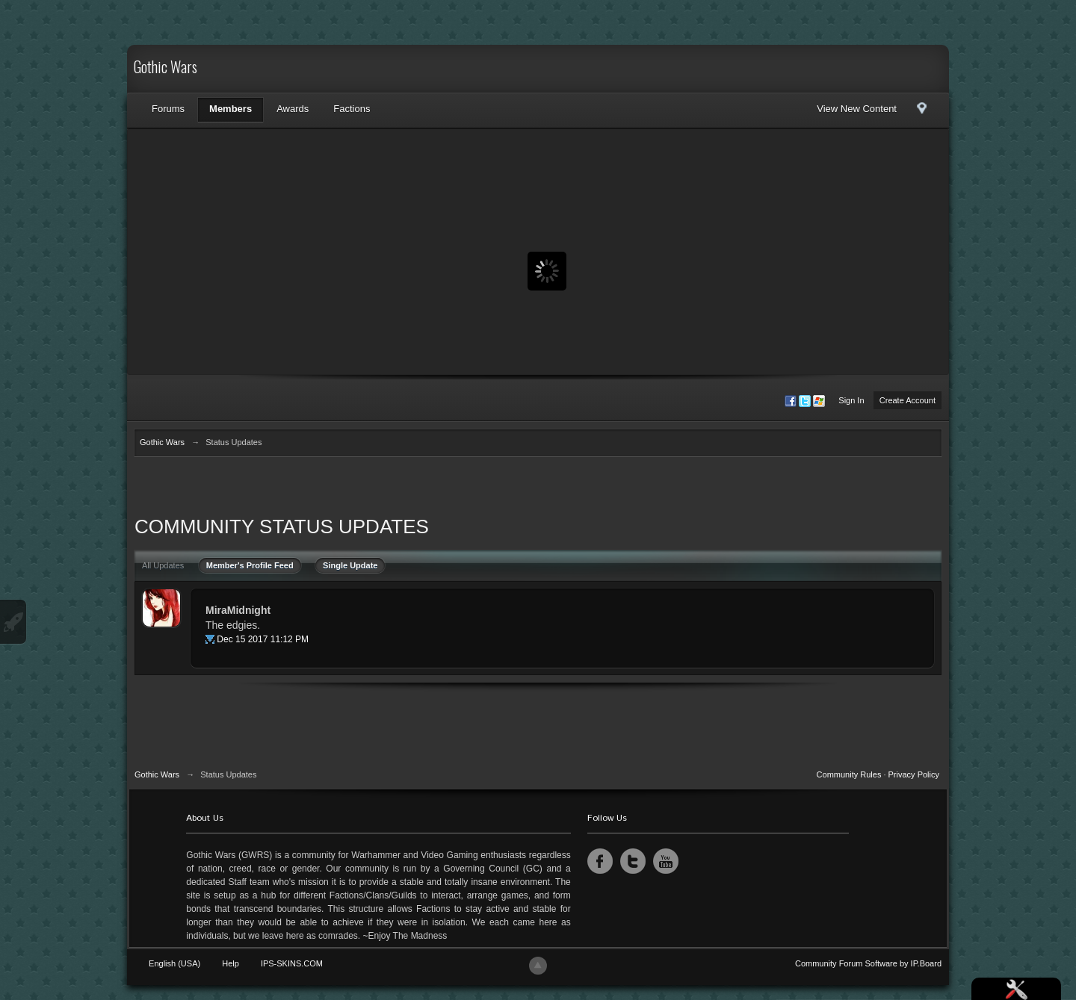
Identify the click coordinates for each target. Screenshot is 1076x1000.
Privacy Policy (913, 774)
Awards (292, 108)
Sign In (851, 400)
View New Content (857, 108)
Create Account (907, 400)
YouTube (665, 861)
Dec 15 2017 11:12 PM (263, 639)
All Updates (163, 565)
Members (230, 108)
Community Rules (849, 774)
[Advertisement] (538, 489)
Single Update (350, 565)
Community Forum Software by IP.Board (868, 963)
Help (230, 963)
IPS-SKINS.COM (292, 963)
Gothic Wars (165, 69)
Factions (351, 108)
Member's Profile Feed (250, 565)
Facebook (600, 861)
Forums (168, 108)
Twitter (633, 861)
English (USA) (174, 963)
